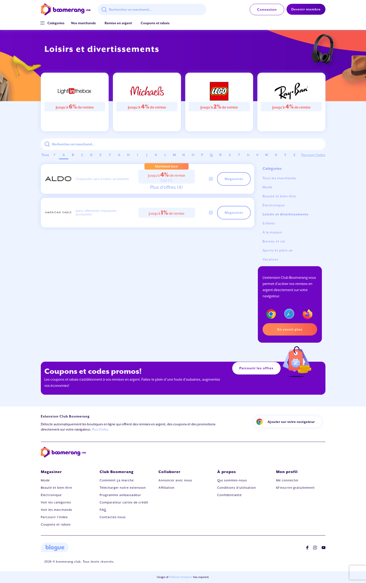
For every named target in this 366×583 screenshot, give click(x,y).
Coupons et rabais (155, 23)
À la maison (272, 232)
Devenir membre (306, 9)
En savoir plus (289, 329)
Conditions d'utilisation (236, 488)
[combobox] (152, 9)
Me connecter (287, 480)
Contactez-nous (113, 517)
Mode (268, 187)
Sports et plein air (278, 250)
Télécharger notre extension (123, 488)
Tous (45, 155)
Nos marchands (83, 23)
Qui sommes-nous (232, 480)
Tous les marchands (279, 178)
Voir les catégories (56, 502)
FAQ (103, 510)
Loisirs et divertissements (286, 214)
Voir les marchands (56, 510)
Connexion (267, 9)
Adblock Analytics (180, 577)
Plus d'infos (100, 429)
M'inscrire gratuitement (295, 488)
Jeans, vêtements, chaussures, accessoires (96, 212)
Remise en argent (118, 23)
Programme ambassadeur (120, 495)
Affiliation (166, 488)
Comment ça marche (117, 480)
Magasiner (234, 179)
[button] (56, 23)
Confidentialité (229, 495)
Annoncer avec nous (175, 480)
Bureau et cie (274, 241)
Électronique (274, 205)
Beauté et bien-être (279, 196)
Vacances (270, 259)
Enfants (269, 223)
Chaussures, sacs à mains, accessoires (102, 179)
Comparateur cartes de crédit (124, 502)
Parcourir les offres (256, 368)
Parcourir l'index (313, 155)
